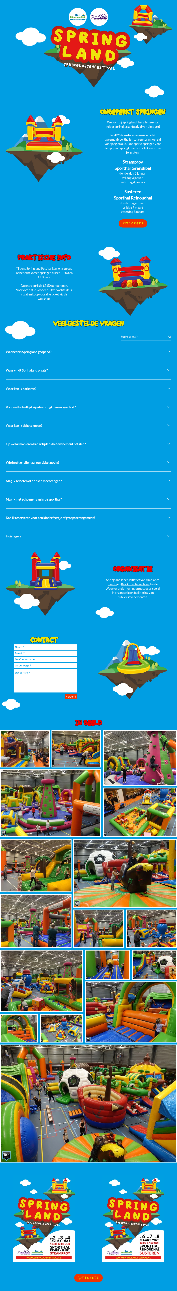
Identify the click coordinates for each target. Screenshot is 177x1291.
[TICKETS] (133, 223)
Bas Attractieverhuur (135, 584)
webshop (44, 299)
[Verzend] (71, 696)
